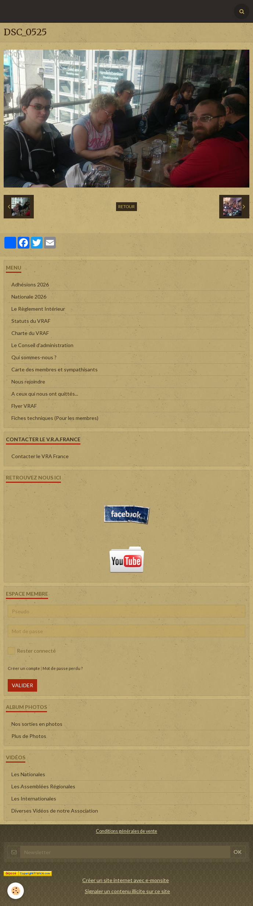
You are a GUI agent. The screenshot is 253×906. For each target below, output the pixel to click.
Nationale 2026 (28, 296)
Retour (126, 206)
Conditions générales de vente (126, 831)
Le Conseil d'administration (42, 345)
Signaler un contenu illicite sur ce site (127, 891)
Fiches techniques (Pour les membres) (54, 418)
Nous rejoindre (28, 381)
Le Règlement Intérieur (38, 309)
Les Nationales (28, 774)
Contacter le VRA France (40, 456)
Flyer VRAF (24, 406)
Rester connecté (32, 650)
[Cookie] (15, 890)
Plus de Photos (28, 736)
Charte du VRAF (30, 333)
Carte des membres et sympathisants (54, 369)
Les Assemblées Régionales (43, 786)
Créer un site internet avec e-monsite (125, 880)
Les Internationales (33, 798)
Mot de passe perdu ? (63, 668)
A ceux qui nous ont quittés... (44, 393)
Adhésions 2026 (30, 284)
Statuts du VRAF (30, 321)
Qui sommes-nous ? (34, 357)
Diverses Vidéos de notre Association (54, 810)
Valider (22, 685)
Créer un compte (24, 668)
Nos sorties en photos (36, 724)
